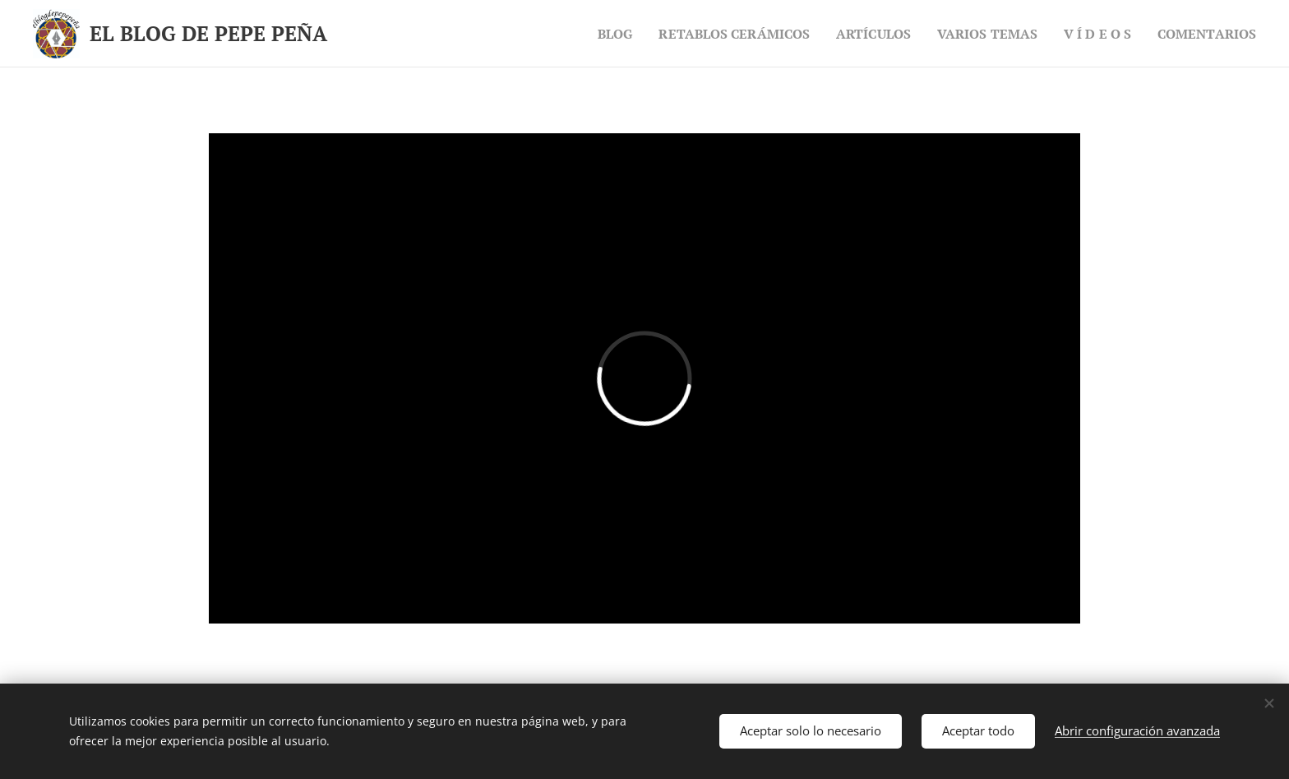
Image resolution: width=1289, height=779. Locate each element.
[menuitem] (583, 33)
